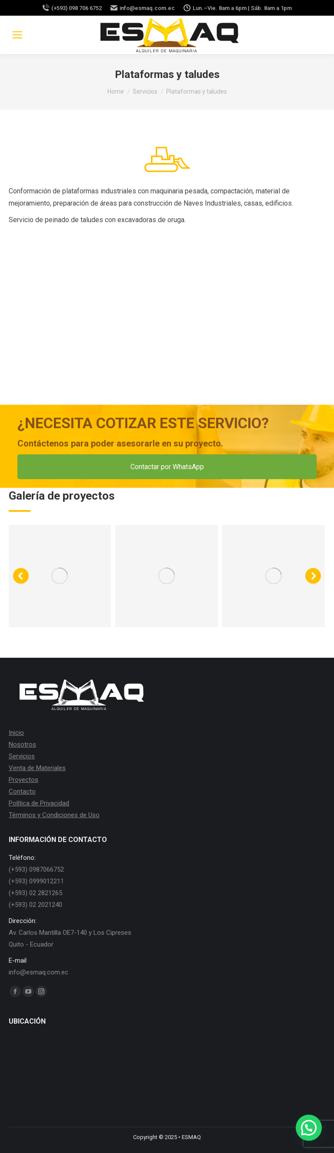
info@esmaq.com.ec (142, 7)
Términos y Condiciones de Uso (54, 815)
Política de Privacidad (39, 803)
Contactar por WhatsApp (167, 467)
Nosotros (22, 744)
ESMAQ (191, 1137)
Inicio (16, 733)
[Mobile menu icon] (17, 35)
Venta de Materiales (37, 768)
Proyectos (23, 780)
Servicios (22, 756)
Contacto (22, 791)
